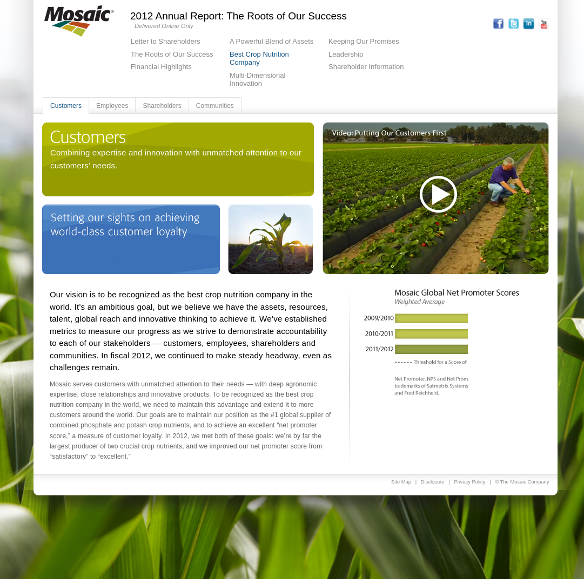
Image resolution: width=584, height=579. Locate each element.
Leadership (345, 54)
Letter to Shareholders (165, 41)
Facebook (498, 24)
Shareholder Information (366, 67)
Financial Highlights (161, 67)
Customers (66, 106)
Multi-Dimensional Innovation (257, 79)
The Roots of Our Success (172, 54)
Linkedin (528, 24)
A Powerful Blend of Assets (271, 41)
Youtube (543, 24)
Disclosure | (437, 482)
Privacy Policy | (474, 482)
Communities (215, 106)
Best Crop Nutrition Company (259, 58)
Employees (112, 106)
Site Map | (406, 482)
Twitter (513, 24)
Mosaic (79, 21)
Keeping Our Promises (363, 41)
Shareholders (162, 106)
